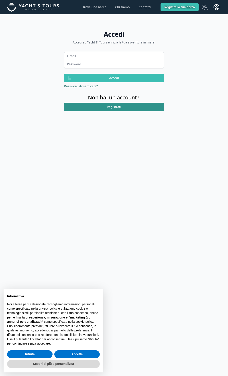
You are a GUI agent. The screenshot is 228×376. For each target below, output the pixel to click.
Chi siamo (122, 7)
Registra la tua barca (179, 7)
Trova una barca (94, 7)
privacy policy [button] (48, 308)
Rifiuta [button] (30, 354)
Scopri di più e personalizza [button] (53, 364)
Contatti (145, 7)
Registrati (114, 107)
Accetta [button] (77, 354)
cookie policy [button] (84, 321)
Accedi (91, 78)
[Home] (35, 7)
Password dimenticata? (81, 86)
